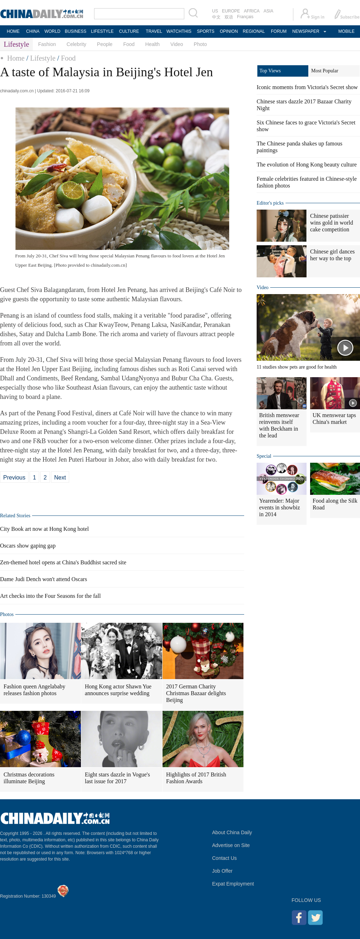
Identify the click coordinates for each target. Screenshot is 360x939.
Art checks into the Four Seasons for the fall (50, 596)
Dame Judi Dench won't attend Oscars (43, 579)
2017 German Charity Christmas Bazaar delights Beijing (196, 693)
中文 (216, 17)
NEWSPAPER (305, 31)
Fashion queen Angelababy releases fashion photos (34, 689)
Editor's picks (270, 203)
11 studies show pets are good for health (297, 367)
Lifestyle (42, 58)
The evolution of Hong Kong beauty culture (307, 164)
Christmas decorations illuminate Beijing (29, 777)
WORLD (53, 31)
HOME (13, 31)
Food (129, 44)
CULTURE (129, 31)
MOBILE (346, 31)
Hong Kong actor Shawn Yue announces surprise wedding (118, 689)
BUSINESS (76, 31)
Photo (200, 44)
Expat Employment (233, 884)
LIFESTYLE (102, 31)
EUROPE (231, 11)
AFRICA (251, 11)
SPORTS (205, 31)
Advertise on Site (231, 845)
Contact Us (224, 858)
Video (176, 44)
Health (152, 44)
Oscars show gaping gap (28, 546)
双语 (229, 17)
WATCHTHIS (178, 31)
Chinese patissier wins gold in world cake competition (331, 222)
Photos (7, 614)
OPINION (229, 31)
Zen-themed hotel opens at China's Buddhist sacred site (63, 562)
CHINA (32, 31)
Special (264, 456)
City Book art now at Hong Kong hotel (44, 529)
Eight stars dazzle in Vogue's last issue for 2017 (117, 777)
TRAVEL (154, 31)
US (215, 11)
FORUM (279, 31)
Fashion (47, 44)
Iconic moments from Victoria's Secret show (307, 87)
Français (245, 16)
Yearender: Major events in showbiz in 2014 (279, 507)
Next (60, 477)
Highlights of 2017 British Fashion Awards (196, 777)
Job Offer (222, 871)
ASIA (268, 11)
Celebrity (76, 44)
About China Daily (232, 832)
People (105, 44)
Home (16, 58)
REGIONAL (254, 31)
